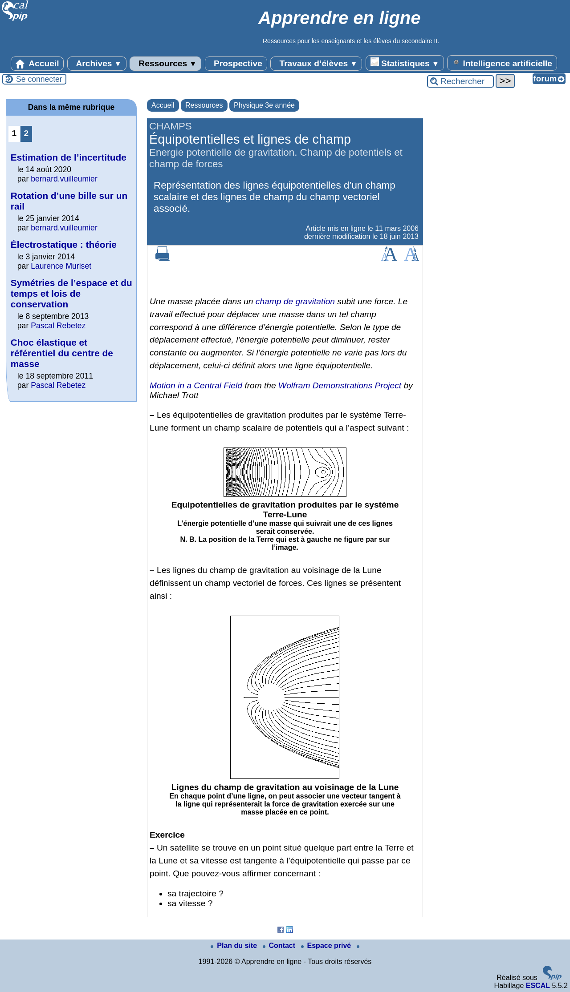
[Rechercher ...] (460, 81)
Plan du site (235, 945)
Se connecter (39, 79)
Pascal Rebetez (58, 325)
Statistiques (404, 62)
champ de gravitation (295, 301)
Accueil (37, 64)
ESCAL (538, 985)
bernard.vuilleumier (64, 178)
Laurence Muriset (61, 266)
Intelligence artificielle (502, 62)
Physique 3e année (264, 105)
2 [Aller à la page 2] (26, 133)
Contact (280, 945)
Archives (97, 64)
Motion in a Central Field (196, 385)
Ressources (165, 64)
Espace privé (327, 945)
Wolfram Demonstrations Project (339, 385)
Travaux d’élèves (316, 64)
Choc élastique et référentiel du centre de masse (62, 353)
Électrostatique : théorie (64, 244)
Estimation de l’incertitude (68, 157)
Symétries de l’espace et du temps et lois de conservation (71, 293)
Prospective (236, 64)
